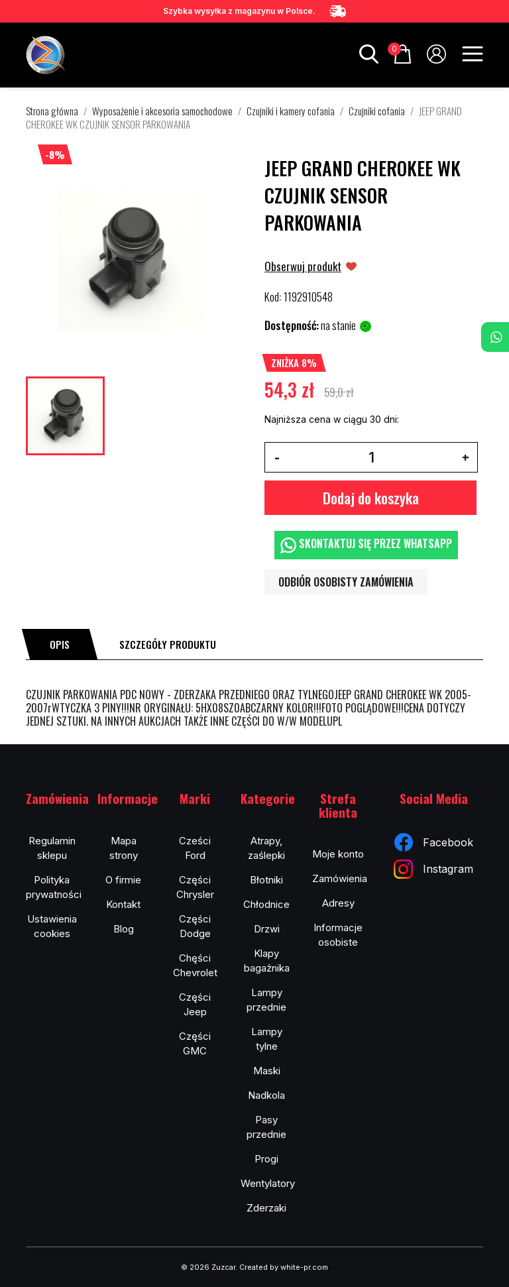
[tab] (59, 644)
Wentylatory (268, 1183)
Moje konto (338, 854)
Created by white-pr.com (283, 1267)
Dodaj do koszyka (371, 497)
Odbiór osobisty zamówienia (346, 582)
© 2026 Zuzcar (208, 1267)
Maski (266, 1070)
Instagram (433, 869)
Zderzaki (266, 1208)
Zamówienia (339, 878)
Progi (266, 1158)
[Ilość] (371, 457)
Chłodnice (266, 904)
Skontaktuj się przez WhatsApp (366, 544)
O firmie (123, 879)
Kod (271, 297)
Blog (123, 929)
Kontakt (123, 904)
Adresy (338, 903)
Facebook (433, 842)
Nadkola (266, 1095)
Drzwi (267, 929)
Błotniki (266, 879)
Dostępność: (291, 325)
